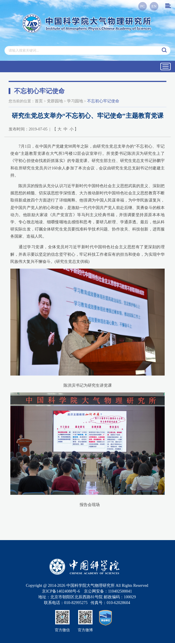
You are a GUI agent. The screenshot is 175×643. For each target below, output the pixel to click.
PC (142, 6)
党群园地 (55, 101)
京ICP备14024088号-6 (61, 591)
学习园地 (75, 101)
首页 (39, 101)
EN (153, 6)
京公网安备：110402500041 (108, 591)
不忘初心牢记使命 (103, 101)
